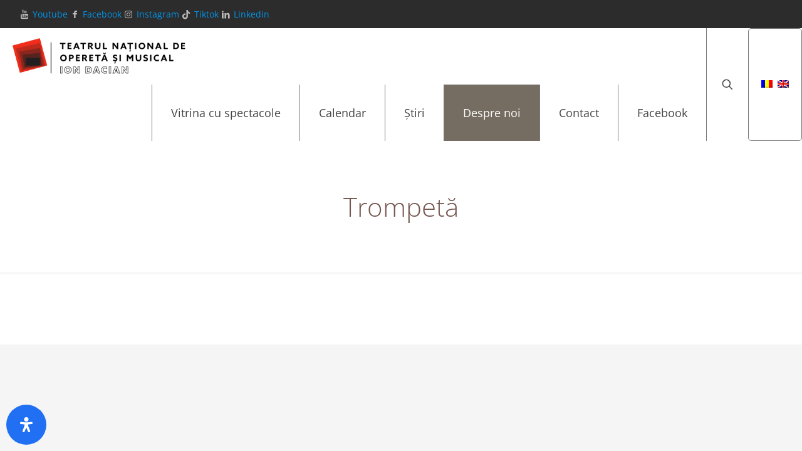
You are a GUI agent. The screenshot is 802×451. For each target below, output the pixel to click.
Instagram (158, 14)
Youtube (50, 14)
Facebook (102, 14)
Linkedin (251, 14)
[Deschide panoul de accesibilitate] (26, 425)
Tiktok (206, 14)
